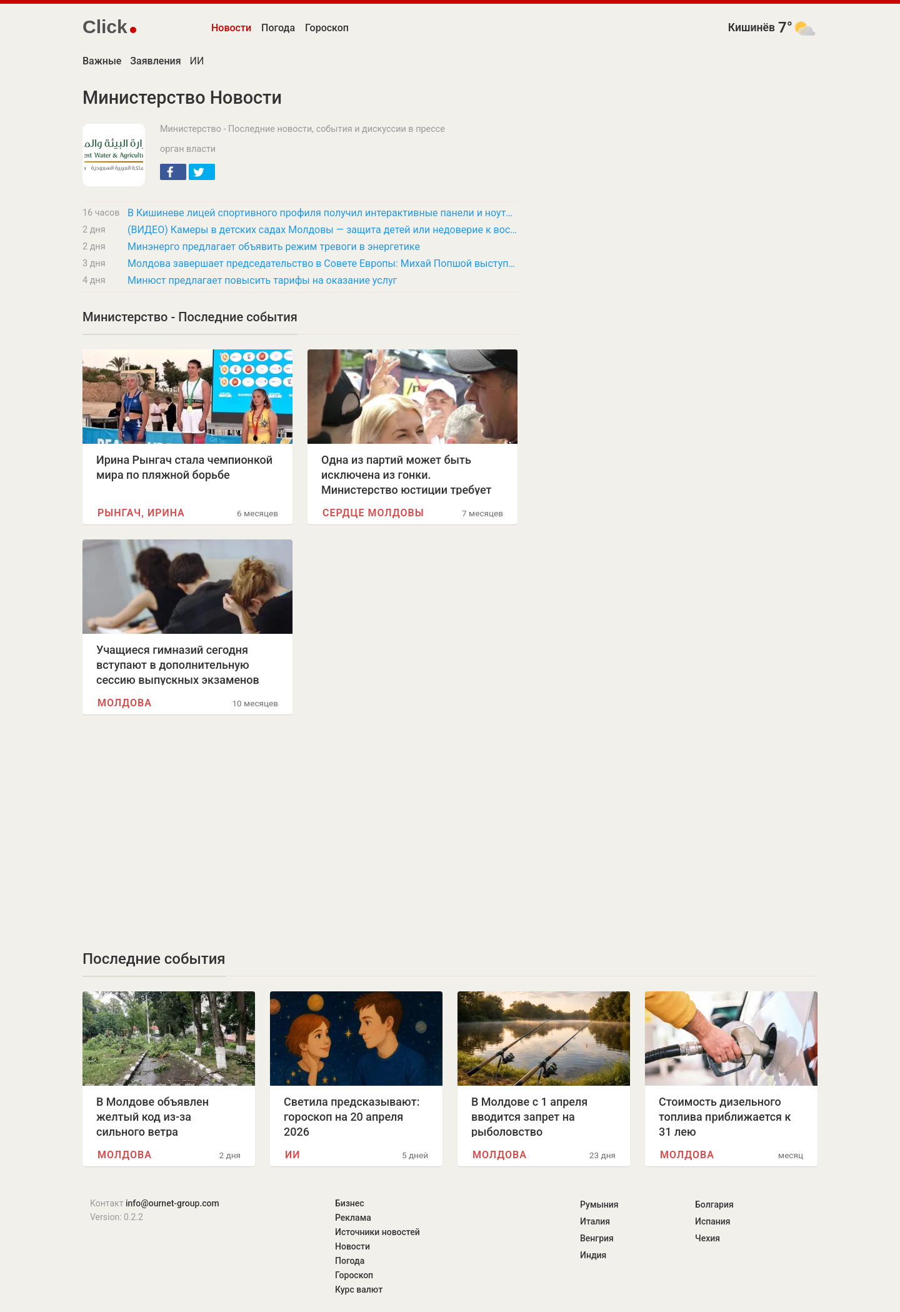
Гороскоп (327, 28)
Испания (713, 1221)
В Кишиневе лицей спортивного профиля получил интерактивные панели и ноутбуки (323, 213)
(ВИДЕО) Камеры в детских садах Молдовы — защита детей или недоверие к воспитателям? (323, 230)
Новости (231, 28)
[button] (173, 172)
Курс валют (358, 1289)
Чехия (707, 1238)
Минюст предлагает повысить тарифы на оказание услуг (262, 280)
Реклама (353, 1218)
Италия (595, 1221)
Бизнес (349, 1203)
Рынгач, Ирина (141, 513)
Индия (593, 1255)
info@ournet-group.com (172, 1203)
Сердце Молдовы (373, 513)
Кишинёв (751, 27)
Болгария (714, 1204)
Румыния (599, 1204)
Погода (278, 28)
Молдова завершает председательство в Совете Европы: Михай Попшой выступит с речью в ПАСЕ (323, 263)
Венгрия (597, 1238)
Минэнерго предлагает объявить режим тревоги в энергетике (274, 247)
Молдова (125, 703)
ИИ (197, 61)
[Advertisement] (300, 831)
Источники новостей (377, 1232)
